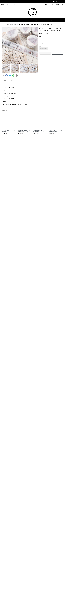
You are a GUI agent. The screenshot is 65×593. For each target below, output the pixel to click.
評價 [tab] (12, 80)
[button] (36, 68)
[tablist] (32, 81)
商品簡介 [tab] (5, 80)
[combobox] (51, 39)
